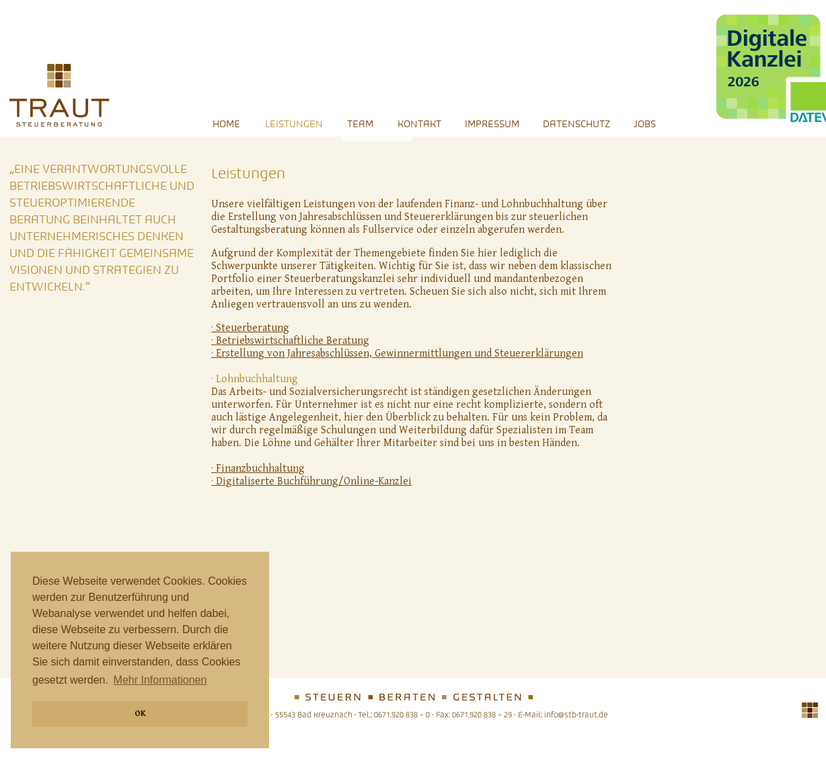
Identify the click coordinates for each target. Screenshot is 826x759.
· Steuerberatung (250, 328)
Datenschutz (577, 123)
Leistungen (294, 123)
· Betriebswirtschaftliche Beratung (290, 340)
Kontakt (420, 123)
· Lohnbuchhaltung (254, 379)
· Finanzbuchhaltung (258, 468)
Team (360, 123)
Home (226, 123)
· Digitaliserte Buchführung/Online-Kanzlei (311, 481)
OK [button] (140, 714)
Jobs (645, 123)
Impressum (493, 123)
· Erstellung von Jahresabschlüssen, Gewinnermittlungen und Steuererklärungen (397, 353)
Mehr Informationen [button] (160, 680)
